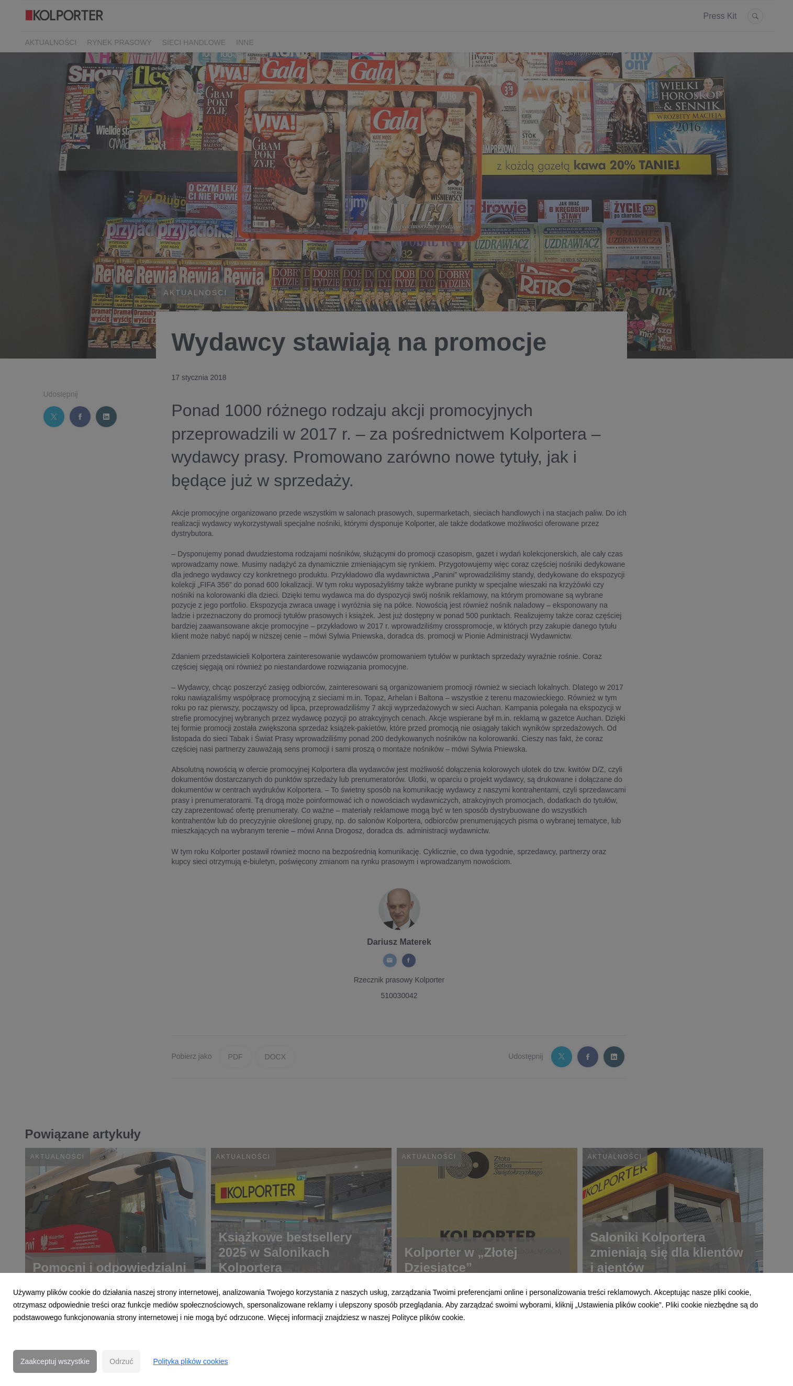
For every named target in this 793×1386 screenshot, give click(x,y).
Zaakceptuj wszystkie (55, 1361)
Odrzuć (121, 1361)
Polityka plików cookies (190, 1361)
